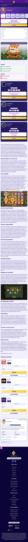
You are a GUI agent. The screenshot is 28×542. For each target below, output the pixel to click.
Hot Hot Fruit (21, 317)
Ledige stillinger (14, 501)
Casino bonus (14, 474)
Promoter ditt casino (14, 484)
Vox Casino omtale (14, 128)
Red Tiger (16, 163)
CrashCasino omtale (14, 108)
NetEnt (8, 361)
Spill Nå (14, 372)
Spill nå (14, 25)
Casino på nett (14, 467)
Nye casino (14, 468)
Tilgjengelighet (14, 517)
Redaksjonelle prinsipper (14, 509)
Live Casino (14, 476)
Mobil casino (14, 470)
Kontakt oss (14, 502)
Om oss (14, 495)
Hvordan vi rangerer (14, 511)
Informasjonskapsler (14, 483)
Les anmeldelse (14, 375)
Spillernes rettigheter (14, 486)
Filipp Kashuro (9, 442)
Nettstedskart (14, 504)
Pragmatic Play (17, 164)
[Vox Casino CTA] (3, 125)
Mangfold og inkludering (14, 513)
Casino (2, 4)
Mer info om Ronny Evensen (5, 439)
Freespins (14, 472)
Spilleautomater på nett (8, 353)
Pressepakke (14, 518)
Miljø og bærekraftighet (14, 515)
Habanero (25, 156)
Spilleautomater (5, 4)
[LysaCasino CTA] (3, 84)
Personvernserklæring (14, 481)
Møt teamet (14, 497)
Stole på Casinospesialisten (14, 499)
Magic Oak (12, 321)
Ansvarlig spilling (14, 490)
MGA (14, 488)
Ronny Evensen (9, 421)
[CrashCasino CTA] (3, 104)
